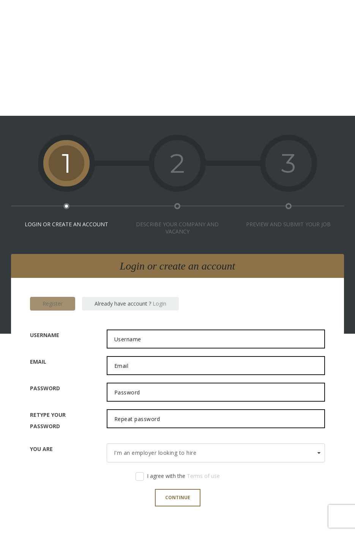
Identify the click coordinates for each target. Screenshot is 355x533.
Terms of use (203, 475)
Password (45, 388)
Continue (177, 497)
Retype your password (48, 420)
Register (53, 303)
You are (41, 449)
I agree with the (178, 477)
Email (38, 361)
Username (44, 335)
